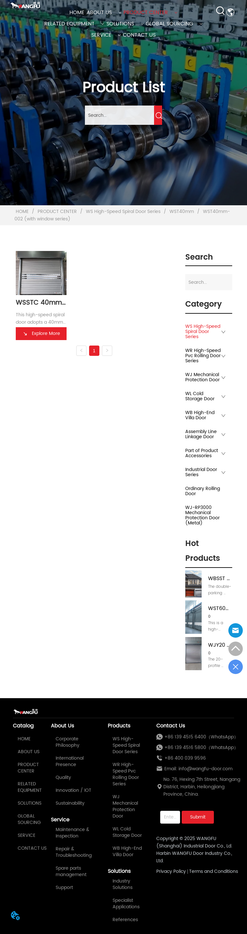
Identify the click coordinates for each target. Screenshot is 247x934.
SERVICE (106, 35)
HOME (76, 12)
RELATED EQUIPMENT (74, 24)
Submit (198, 817)
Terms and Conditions (213, 871)
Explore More (41, 333)
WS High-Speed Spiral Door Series (123, 211)
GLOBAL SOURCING (174, 24)
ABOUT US (104, 12)
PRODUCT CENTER (151, 12)
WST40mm (181, 211)
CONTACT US (139, 35)
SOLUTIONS (125, 24)
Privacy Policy (171, 871)
